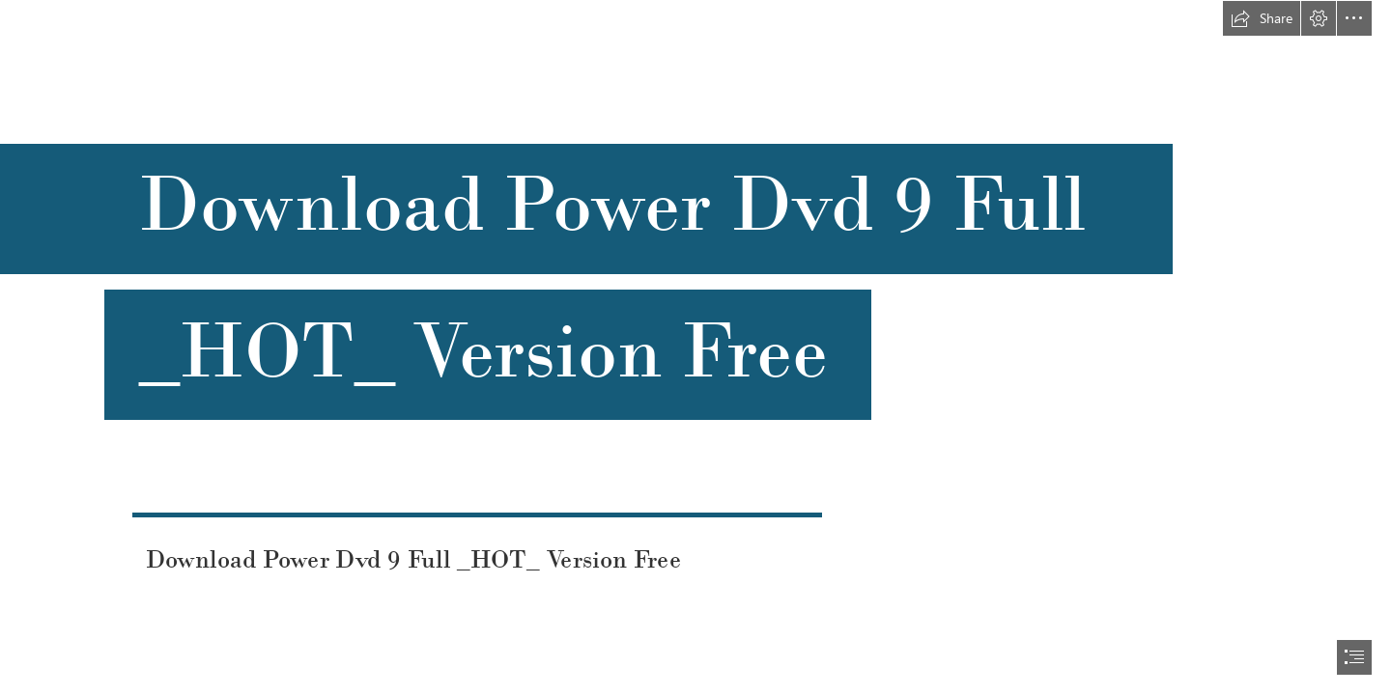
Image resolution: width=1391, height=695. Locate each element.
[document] (695, 347)
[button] (1261, 18)
